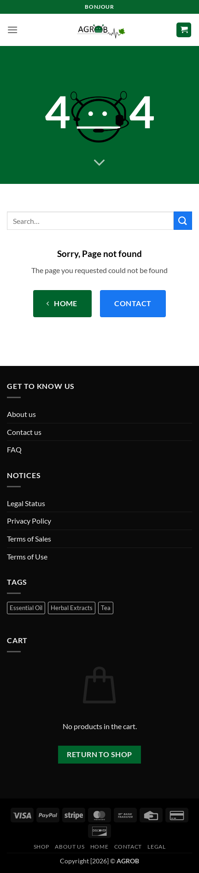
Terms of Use (27, 556)
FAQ (14, 449)
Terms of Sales (29, 538)
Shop (41, 846)
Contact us (24, 432)
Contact (128, 846)
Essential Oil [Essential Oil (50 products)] (26, 607)
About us (21, 414)
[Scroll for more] (99, 163)
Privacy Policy (29, 520)
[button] (12, 29)
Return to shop (99, 754)
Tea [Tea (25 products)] (106, 607)
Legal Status (26, 503)
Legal (156, 846)
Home (99, 846)
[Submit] (183, 220)
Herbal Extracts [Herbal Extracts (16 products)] (72, 607)
